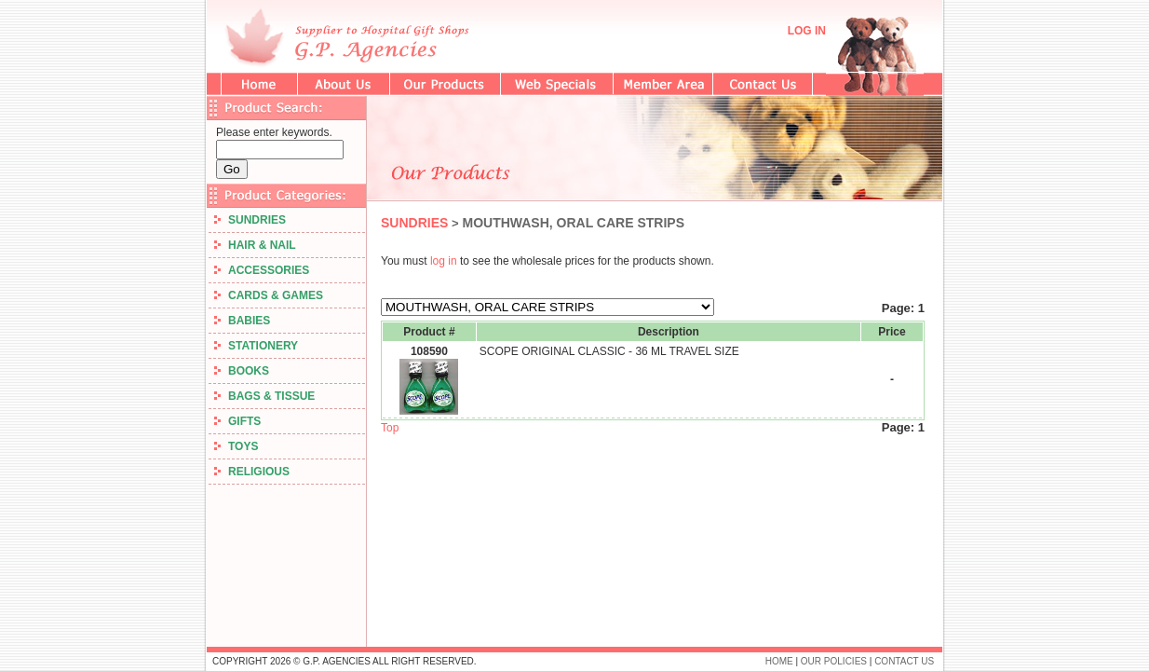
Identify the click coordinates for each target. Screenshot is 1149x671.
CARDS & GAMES (268, 295)
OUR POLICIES (834, 661)
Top (390, 427)
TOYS (236, 446)
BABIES (242, 320)
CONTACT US (904, 661)
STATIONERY (256, 345)
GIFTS (237, 421)
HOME (779, 661)
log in (443, 260)
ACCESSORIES (261, 270)
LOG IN (807, 30)
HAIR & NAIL (255, 245)
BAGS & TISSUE (264, 396)
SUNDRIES (250, 219)
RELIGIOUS (252, 471)
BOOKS (241, 370)
